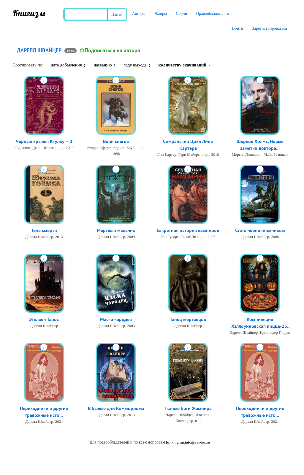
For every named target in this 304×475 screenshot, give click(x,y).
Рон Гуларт (170, 236)
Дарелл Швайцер (39, 236)
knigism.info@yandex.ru (188, 442)
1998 (116, 153)
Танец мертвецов (188, 319)
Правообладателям (212, 13)
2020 (70, 147)
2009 (131, 236)
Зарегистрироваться (269, 28)
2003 (131, 325)
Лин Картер (166, 154)
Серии (181, 13)
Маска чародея (116, 319)
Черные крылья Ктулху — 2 (44, 141)
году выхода (137, 65)
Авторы (138, 13)
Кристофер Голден (275, 332)
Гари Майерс (189, 154)
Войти (237, 28)
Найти (116, 14)
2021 (59, 421)
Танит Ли (188, 236)
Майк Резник (274, 154)
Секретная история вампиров (188, 230)
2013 (59, 236)
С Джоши (22, 147)
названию (105, 65)
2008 (212, 236)
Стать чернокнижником (260, 230)
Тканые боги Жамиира (188, 408)
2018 (215, 154)
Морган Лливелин (247, 154)
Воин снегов (116, 141)
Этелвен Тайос (44, 319)
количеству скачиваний (185, 65)
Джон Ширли (43, 147)
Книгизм (28, 13)
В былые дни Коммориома (116, 408)
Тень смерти (44, 230)
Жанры (160, 13)
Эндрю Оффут (99, 147)
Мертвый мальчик (116, 230)
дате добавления (68, 65)
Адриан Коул (123, 147)
